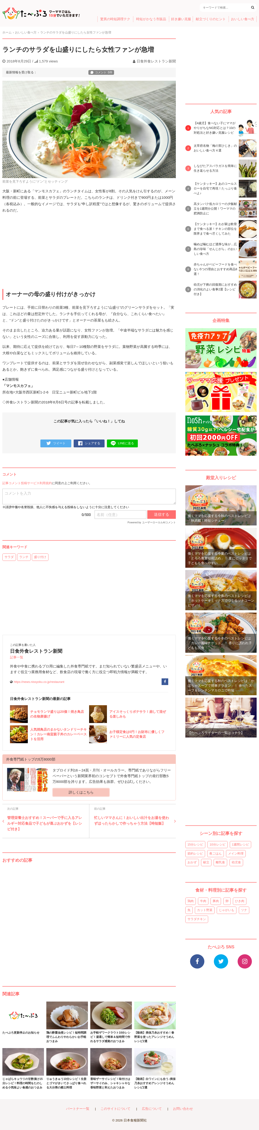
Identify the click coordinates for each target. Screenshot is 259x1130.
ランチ (24, 557)
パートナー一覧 (77, 1109)
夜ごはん (215, 853)
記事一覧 (16, 657)
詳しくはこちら (81, 792)
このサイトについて (115, 1109)
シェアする (89, 443)
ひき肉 (239, 901)
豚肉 (216, 901)
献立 (206, 862)
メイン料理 (236, 853)
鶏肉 (190, 901)
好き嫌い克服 (181, 19)
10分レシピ (217, 844)
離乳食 (220, 862)
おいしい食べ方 (242, 19)
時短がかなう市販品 (151, 19)
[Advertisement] (89, 920)
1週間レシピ (240, 844)
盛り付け (40, 557)
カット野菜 (204, 910)
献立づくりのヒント (211, 19)
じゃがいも (226, 910)
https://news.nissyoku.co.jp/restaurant (39, 682)
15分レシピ (195, 844)
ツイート (56, 443)
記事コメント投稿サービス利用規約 (27, 483)
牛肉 (203, 901)
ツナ (244, 910)
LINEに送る (122, 443)
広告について (152, 1109)
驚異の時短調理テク (115, 19)
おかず (192, 862)
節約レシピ (195, 853)
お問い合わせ (183, 1109)
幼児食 (236, 862)
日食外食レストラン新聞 (156, 61)
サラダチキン (196, 919)
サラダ (9, 557)
